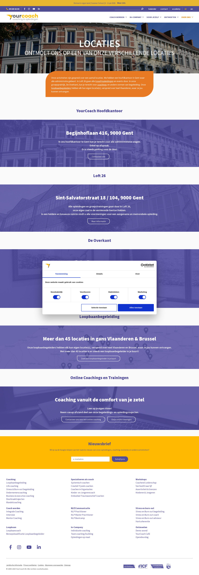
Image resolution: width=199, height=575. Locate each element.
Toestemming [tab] (61, 274)
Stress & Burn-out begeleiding (20, 489)
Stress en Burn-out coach (147, 514)
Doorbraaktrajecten (15, 499)
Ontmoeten (171, 17)
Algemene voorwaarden (54, 565)
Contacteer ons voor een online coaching (83, 419)
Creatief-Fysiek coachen (82, 486)
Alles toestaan (135, 308)
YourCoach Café (143, 533)
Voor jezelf (154, 17)
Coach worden (118, 17)
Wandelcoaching (13, 502)
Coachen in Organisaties (82, 489)
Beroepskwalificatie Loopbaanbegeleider (25, 533)
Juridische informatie (14, 565)
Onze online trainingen (121, 419)
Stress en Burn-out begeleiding (150, 511)
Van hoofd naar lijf (144, 486)
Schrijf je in (120, 459)
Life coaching (12, 486)
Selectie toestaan (99, 308)
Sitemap (67, 565)
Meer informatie (99, 221)
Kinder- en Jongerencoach (83, 492)
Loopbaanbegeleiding (16, 482)
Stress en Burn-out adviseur (148, 518)
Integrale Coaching (14, 511)
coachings (102, 84)
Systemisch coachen (80, 482)
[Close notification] (194, 3)
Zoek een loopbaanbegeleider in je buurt (98, 358)
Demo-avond (141, 530)
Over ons (187, 17)
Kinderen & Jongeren (145, 492)
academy (176, 9)
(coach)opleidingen (104, 81)
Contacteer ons (98, 156)
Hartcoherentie (143, 521)
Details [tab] (99, 274)
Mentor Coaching (14, 518)
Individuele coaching (80, 530)
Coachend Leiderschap (146, 482)
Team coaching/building (82, 533)
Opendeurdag (142, 537)
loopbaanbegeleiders (61, 88)
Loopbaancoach (13, 530)
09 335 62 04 (12, 9)
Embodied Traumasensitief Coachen (87, 496)
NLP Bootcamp (78, 518)
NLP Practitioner (78, 511)
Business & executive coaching (20, 496)
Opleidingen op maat (80, 537)
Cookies (41, 565)
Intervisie (10, 514)
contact (164, 9)
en (192, 9)
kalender (152, 9)
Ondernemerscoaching (16, 492)
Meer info (121, 3)
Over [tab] (137, 274)
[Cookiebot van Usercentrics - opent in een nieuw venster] (143, 265)
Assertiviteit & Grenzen (146, 489)
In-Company (137, 17)
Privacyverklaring (30, 565)
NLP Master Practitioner (82, 514)
